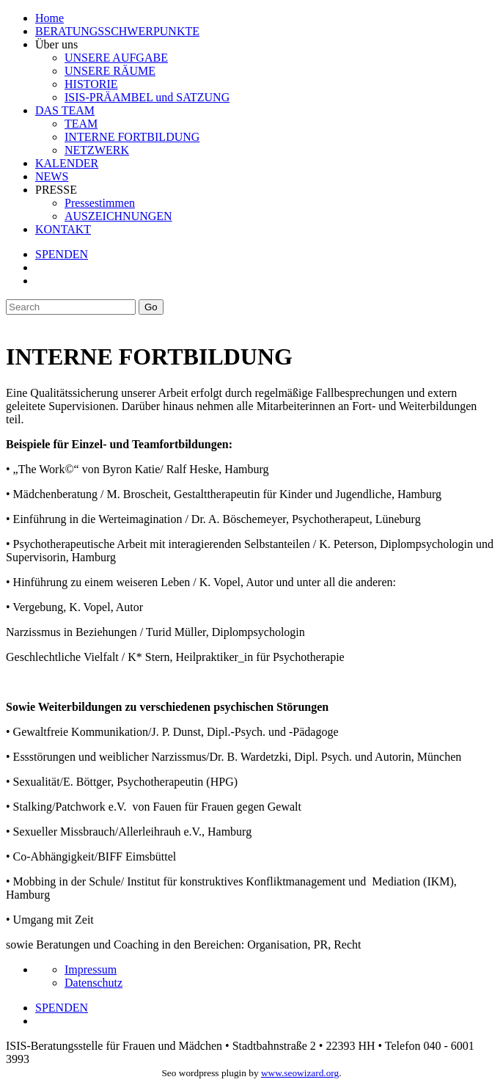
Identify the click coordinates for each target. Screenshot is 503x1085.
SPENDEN (61, 254)
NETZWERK (97, 150)
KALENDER (66, 163)
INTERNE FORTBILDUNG (132, 137)
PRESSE (56, 189)
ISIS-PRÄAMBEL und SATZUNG (147, 97)
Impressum (91, 969)
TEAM (81, 123)
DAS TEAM (65, 110)
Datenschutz (93, 982)
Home (49, 18)
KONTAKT (63, 229)
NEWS (51, 176)
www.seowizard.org (300, 1072)
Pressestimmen (100, 203)
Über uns (56, 44)
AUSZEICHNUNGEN (118, 216)
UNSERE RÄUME (110, 71)
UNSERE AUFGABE (116, 57)
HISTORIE (91, 84)
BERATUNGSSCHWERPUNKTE (117, 31)
